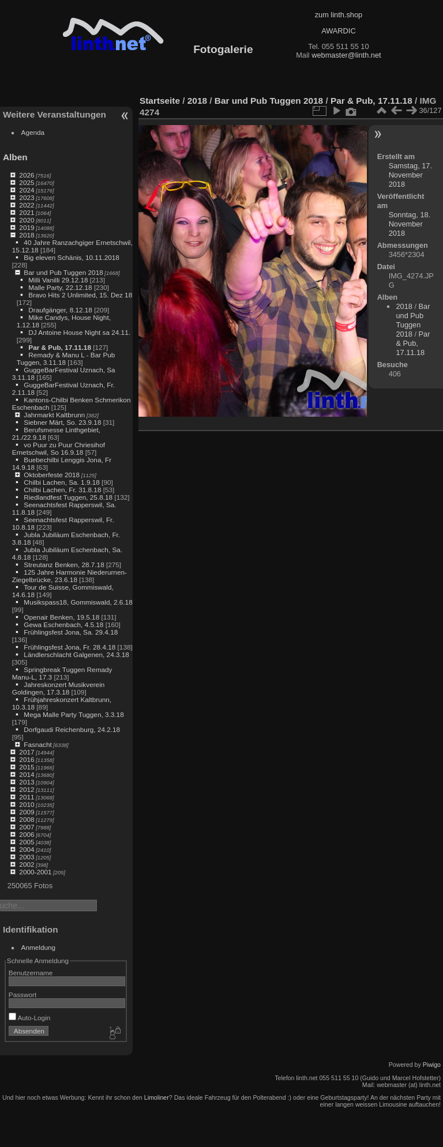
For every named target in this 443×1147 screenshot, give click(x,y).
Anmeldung (38, 947)
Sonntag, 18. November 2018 (410, 223)
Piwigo (432, 1064)
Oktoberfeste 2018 (52, 474)
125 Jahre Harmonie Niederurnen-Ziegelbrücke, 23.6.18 (69, 575)
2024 (26, 190)
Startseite (160, 100)
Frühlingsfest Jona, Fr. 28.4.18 (69, 647)
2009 (26, 812)
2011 (26, 797)
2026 (26, 175)
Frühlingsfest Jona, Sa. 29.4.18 (71, 632)
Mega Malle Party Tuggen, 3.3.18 (73, 714)
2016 (26, 759)
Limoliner (156, 1097)
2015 (26, 767)
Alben (15, 157)
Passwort (22, 994)
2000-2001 (35, 872)
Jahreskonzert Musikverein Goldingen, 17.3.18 (58, 688)
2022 (26, 205)
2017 (26, 752)
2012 (26, 789)
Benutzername (31, 972)
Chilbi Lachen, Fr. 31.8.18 (62, 489)
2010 (26, 804)
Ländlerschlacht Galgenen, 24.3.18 (76, 654)
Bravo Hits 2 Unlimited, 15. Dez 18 (80, 295)
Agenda (33, 132)
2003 (26, 857)
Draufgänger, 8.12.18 (60, 310)
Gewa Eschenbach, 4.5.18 (63, 624)
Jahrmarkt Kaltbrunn (54, 414)
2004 (26, 849)
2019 (26, 227)
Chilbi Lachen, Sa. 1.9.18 (61, 482)
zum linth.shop (339, 14)
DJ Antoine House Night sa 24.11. (79, 332)
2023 (26, 197)
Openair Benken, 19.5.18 (61, 617)
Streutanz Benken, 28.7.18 (64, 564)
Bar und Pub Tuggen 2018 (63, 272)
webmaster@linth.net (346, 55)
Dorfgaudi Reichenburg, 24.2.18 (72, 729)
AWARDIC (338, 31)
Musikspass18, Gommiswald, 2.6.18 (78, 602)
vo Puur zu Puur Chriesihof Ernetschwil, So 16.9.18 (58, 448)
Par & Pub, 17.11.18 (59, 347)
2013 (26, 782)
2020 (26, 220)
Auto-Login (30, 1017)
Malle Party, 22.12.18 (60, 287)
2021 (26, 212)
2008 (26, 819)
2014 (26, 774)
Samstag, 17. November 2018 (410, 174)
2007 (26, 827)
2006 (26, 834)
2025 (26, 182)
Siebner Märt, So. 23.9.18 (62, 422)
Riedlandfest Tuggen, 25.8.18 (68, 497)
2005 (26, 842)
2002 (26, 864)
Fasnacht (37, 744)
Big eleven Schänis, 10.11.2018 (71, 257)
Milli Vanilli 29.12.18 (58, 280)
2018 (26, 235)
